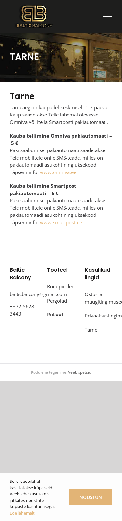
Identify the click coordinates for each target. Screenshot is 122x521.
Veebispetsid (79, 372)
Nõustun (90, 497)
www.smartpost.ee (61, 222)
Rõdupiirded (59, 286)
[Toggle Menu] (107, 16)
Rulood (55, 314)
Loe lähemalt (22, 513)
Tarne (91, 330)
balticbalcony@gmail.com (38, 294)
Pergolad (57, 300)
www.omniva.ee (58, 172)
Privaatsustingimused (97, 315)
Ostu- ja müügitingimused (97, 298)
